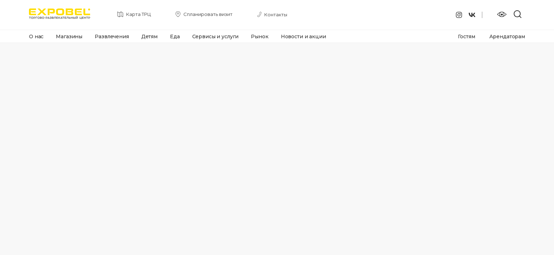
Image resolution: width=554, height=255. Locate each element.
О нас (36, 36)
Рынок (259, 36)
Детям (149, 36)
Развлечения (112, 36)
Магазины (69, 36)
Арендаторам (507, 36)
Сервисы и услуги (215, 36)
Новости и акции (303, 36)
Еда (175, 36)
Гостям (466, 36)
